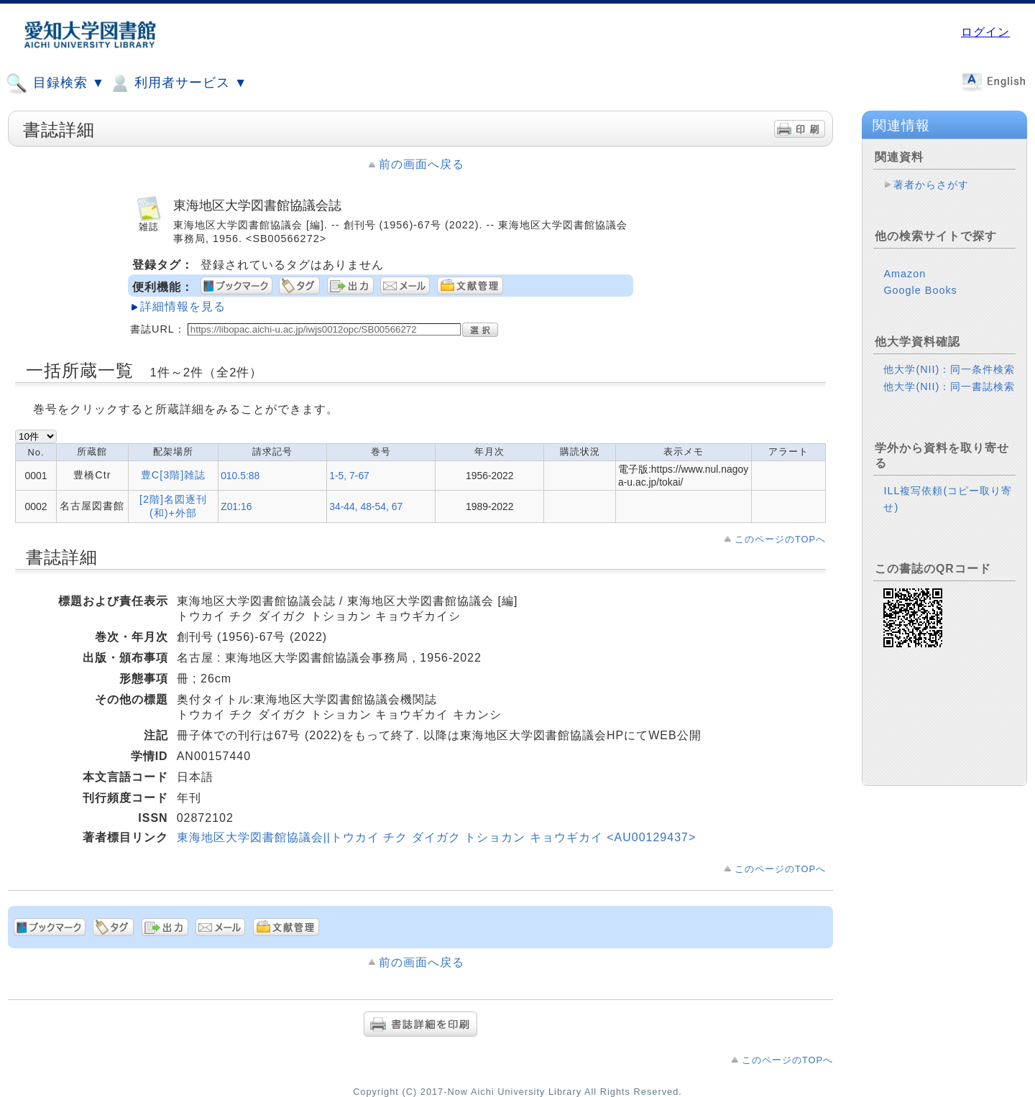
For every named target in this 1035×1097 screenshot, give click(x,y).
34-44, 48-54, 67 (365, 506)
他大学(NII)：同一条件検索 (949, 369)
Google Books (920, 290)
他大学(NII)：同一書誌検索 (949, 386)
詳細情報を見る (183, 306)
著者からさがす (931, 184)
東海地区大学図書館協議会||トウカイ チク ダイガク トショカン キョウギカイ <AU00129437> (436, 837)
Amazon (904, 273)
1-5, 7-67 (349, 475)
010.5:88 (240, 475)
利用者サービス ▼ (178, 83)
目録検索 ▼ (55, 83)
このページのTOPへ (780, 539)
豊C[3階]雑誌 (173, 475)
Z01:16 (236, 506)
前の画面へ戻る (421, 164)
